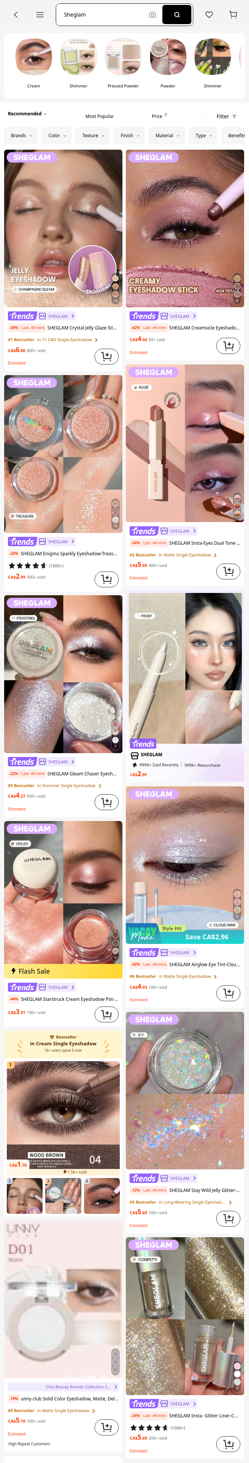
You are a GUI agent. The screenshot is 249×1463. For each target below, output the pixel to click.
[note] (27, 327)
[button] (104, 15)
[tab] (99, 113)
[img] (63, 971)
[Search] (177, 14)
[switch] (33, 65)
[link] (42, 316)
